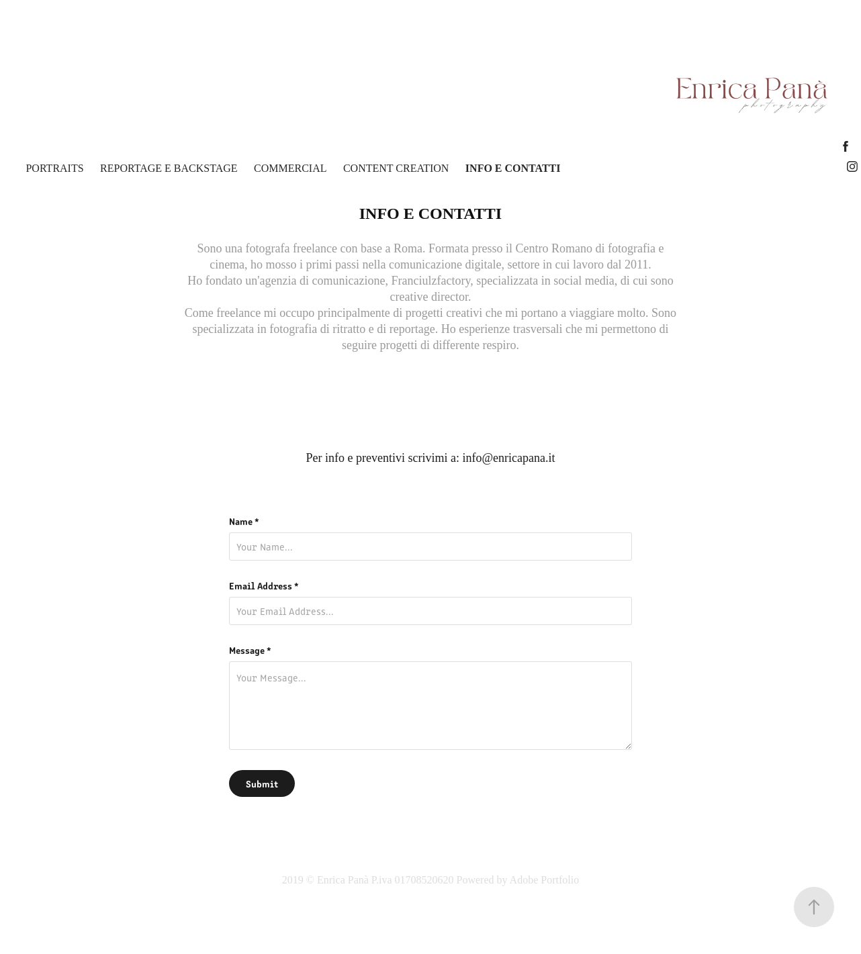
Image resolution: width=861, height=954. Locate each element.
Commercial (290, 168)
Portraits (54, 168)
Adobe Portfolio (545, 880)
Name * (244, 521)
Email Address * (264, 585)
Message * (250, 650)
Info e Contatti (513, 168)
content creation (396, 168)
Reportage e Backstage (168, 168)
